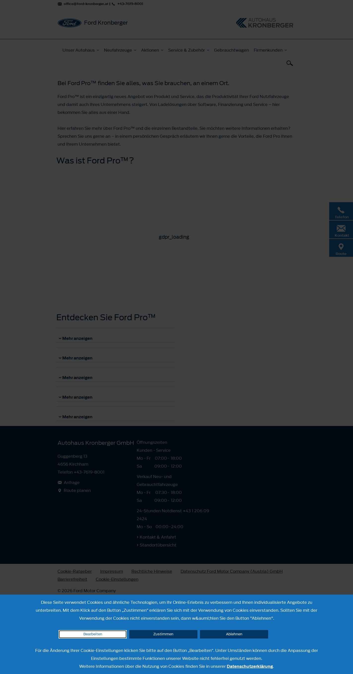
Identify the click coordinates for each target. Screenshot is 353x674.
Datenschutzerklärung (250, 666)
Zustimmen (163, 634)
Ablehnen (234, 634)
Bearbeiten (92, 634)
